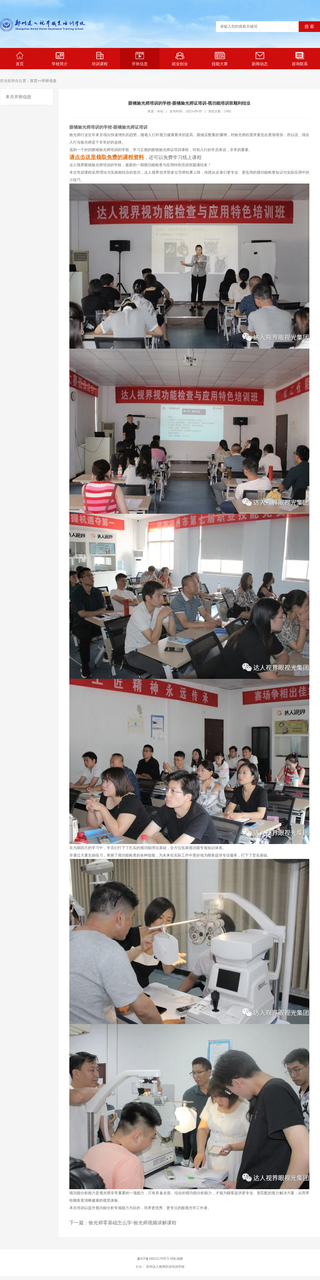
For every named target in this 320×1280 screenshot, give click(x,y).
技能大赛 (220, 59)
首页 (20, 59)
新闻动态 (260, 59)
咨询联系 (300, 59)
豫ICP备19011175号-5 (153, 1259)
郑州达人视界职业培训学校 (164, 1267)
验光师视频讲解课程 (155, 1222)
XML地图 (176, 1259)
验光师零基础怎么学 (110, 1222)
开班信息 (140, 59)
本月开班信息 (18, 97)
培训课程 (100, 59)
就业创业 (180, 59)
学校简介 (60, 59)
